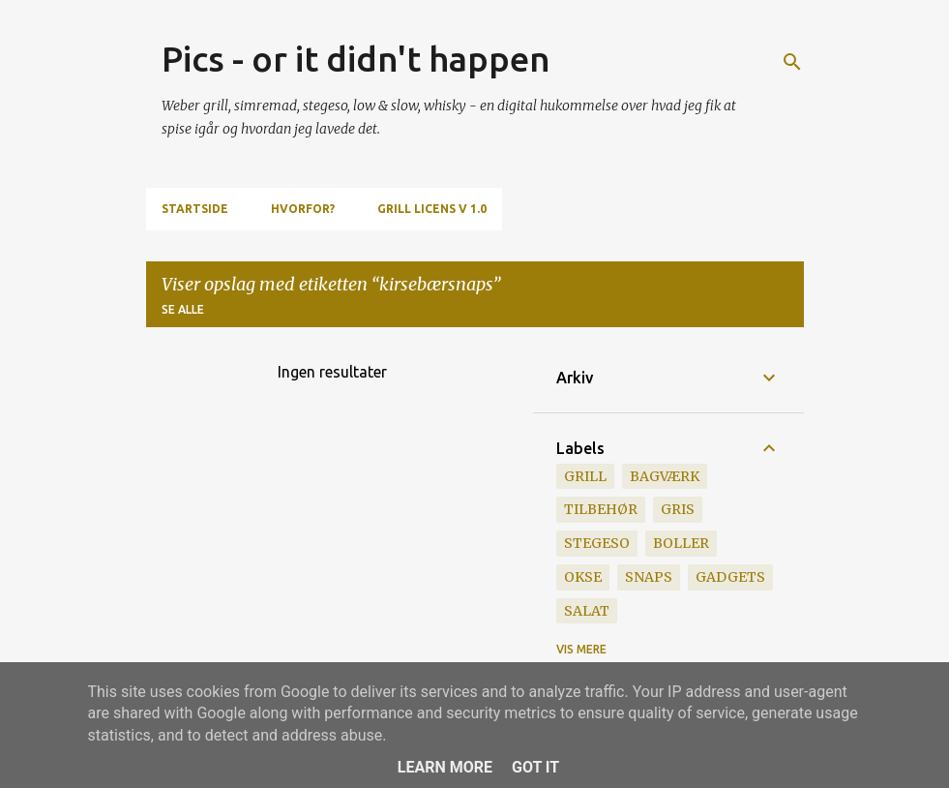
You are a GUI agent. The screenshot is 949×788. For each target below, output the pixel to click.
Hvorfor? (303, 208)
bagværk (664, 476)
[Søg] (792, 62)
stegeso (597, 543)
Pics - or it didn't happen (356, 58)
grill (585, 476)
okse (583, 577)
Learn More (445, 767)
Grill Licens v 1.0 (432, 208)
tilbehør (601, 509)
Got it (535, 767)
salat (586, 611)
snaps (648, 577)
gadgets (730, 577)
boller (681, 543)
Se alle (183, 309)
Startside (195, 208)
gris (678, 509)
